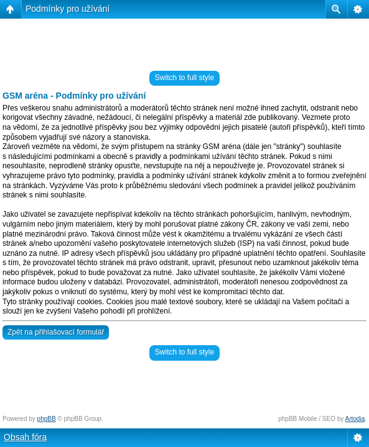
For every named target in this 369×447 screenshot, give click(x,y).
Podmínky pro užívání (68, 9)
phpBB (46, 418)
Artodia (355, 418)
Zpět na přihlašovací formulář (55, 332)
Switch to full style (184, 77)
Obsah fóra (25, 437)
